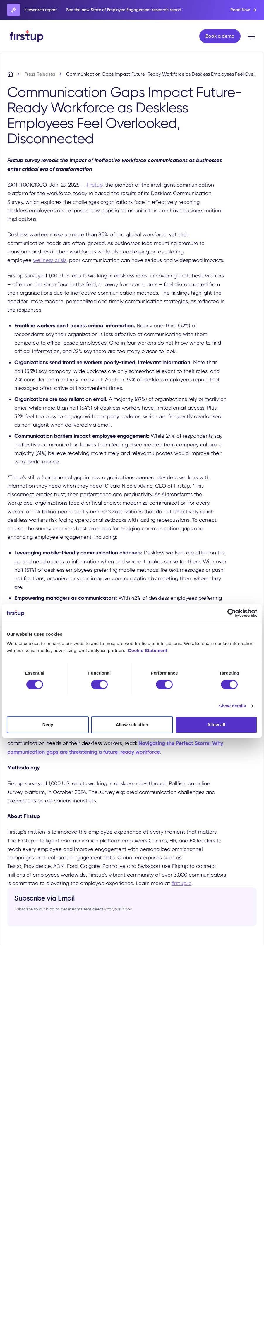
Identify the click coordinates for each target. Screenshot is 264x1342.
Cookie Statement (147, 650)
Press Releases (39, 75)
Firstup (94, 185)
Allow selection (132, 724)
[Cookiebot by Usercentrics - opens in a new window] (231, 613)
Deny (47, 724)
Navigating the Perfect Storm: (175, 743)
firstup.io (181, 884)
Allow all (216, 724)
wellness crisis (49, 261)
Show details (232, 705)
